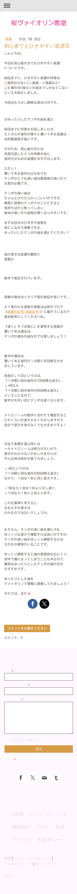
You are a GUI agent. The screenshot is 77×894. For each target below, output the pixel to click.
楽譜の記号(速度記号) (23, 311)
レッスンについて (48, 814)
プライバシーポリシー (25, 739)
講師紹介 (21, 827)
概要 (7, 858)
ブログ (43, 827)
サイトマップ (46, 864)
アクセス (21, 840)
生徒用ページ (51, 840)
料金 (60, 827)
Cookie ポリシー (18, 864)
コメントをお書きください (27, 628)
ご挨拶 (16, 814)
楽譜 (9, 39)
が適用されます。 (38, 739)
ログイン (11, 875)
